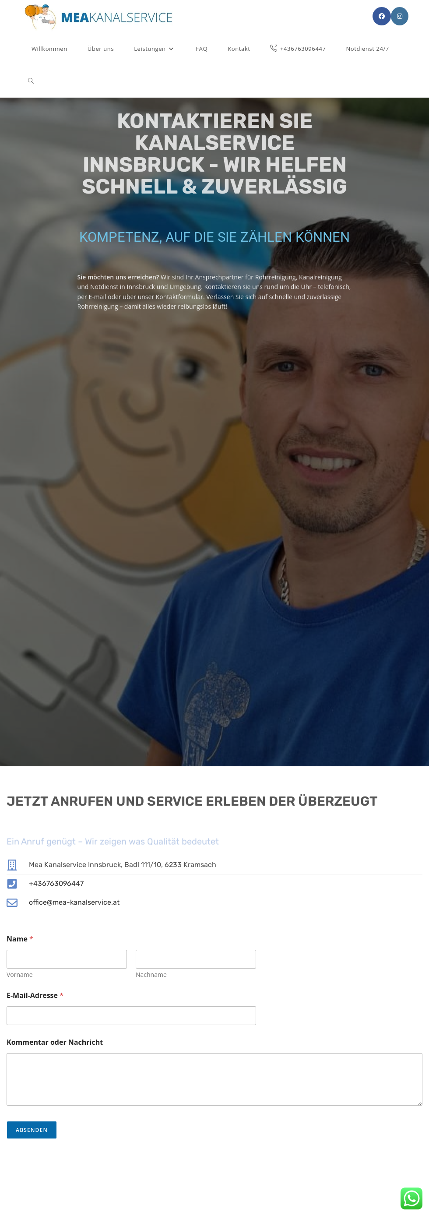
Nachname (151, 974)
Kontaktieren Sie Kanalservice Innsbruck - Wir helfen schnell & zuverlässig (215, 146)
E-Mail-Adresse (35, 995)
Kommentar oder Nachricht (55, 1042)
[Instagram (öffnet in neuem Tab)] (399, 16)
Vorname (20, 974)
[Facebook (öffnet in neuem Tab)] (382, 16)
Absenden (32, 1130)
